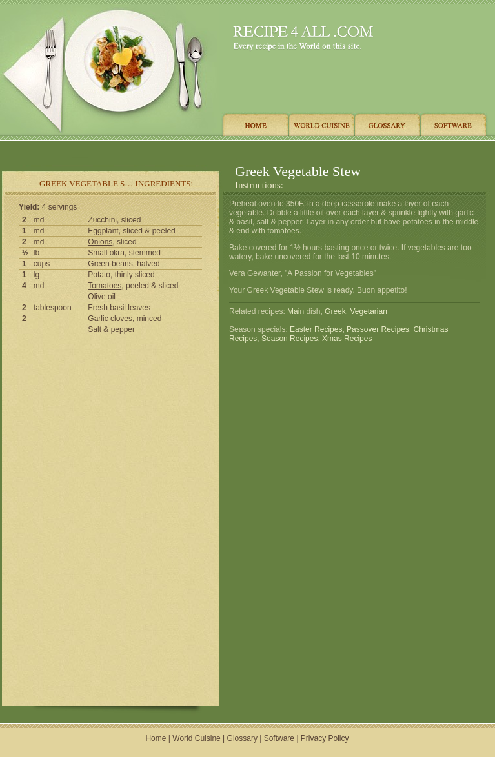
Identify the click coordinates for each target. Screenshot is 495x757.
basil (118, 307)
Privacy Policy (325, 738)
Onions (100, 241)
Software (279, 738)
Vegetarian (368, 311)
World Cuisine (196, 738)
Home (155, 738)
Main (295, 311)
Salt (94, 329)
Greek (335, 311)
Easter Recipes (316, 329)
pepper (123, 329)
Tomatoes (104, 285)
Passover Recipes (378, 329)
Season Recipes (289, 338)
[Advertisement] (245, 150)
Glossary (242, 738)
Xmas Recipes (347, 338)
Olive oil (102, 296)
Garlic (98, 318)
